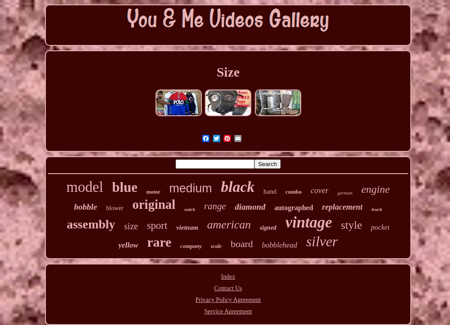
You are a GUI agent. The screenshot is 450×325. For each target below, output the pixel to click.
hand (269, 191)
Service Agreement (228, 311)
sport (157, 225)
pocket (380, 227)
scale (216, 246)
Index (228, 276)
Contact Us (228, 288)
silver (322, 241)
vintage (308, 222)
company (191, 246)
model (84, 187)
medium (190, 188)
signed (268, 227)
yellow (128, 245)
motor (153, 192)
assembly (91, 224)
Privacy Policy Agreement (228, 300)
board (242, 243)
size (131, 226)
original (154, 204)
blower (114, 208)
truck (377, 209)
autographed (293, 207)
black (238, 187)
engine (375, 189)
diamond (250, 206)
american (229, 224)
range (215, 206)
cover (319, 190)
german (344, 192)
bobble (85, 206)
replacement (342, 207)
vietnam (187, 227)
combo (294, 191)
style (351, 225)
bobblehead (279, 245)
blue (125, 187)
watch (189, 209)
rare (159, 242)
